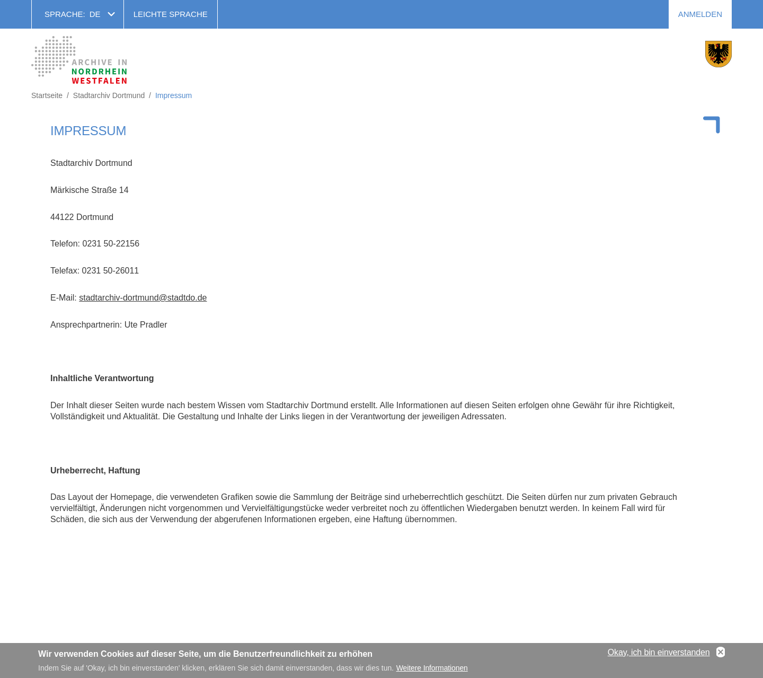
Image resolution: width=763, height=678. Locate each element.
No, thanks (720, 655)
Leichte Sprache (171, 14)
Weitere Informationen (432, 670)
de (95, 14)
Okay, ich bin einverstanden (659, 654)
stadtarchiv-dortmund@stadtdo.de (143, 297)
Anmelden (700, 14)
